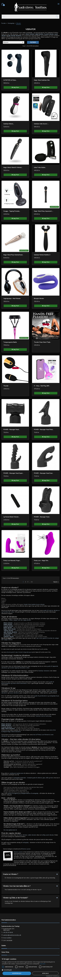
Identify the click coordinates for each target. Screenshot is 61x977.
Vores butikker (7, 938)
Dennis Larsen (18, 852)
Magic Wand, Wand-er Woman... (12, 167)
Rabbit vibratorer (6, 725)
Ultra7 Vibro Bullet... (40, 167)
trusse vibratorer (14, 693)
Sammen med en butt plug (43, 716)
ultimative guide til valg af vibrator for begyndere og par (19, 652)
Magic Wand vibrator (10, 629)
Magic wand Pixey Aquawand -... (43, 211)
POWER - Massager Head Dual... (43, 473)
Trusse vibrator (8, 633)
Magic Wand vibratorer (8, 728)
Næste (56, 582)
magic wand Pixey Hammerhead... (13, 255)
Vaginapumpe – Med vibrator (12, 298)
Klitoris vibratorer (6, 724)
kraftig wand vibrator (47, 835)
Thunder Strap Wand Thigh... (42, 342)
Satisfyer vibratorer (44, 671)
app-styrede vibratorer (14, 36)
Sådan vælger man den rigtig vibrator (20, 620)
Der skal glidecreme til (10, 830)
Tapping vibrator (8, 631)
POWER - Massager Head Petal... (43, 429)
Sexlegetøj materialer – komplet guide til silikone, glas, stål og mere (33, 778)
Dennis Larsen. (26, 849)
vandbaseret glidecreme (16, 773)
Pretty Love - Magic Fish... (41, 560)
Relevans (13, 42)
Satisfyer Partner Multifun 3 (42, 255)
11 (32, 582)
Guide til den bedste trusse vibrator (34, 604)
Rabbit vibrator (8, 624)
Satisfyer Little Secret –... (41, 124)
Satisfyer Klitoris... (8, 124)
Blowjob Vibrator (39, 298)
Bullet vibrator (8, 627)
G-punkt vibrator (49, 34)
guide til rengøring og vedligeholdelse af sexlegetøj (23, 793)
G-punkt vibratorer (6, 727)
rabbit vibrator (39, 34)
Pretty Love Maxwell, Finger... (12, 560)
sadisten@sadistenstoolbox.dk (12, 935)
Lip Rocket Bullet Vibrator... (11, 517)
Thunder (5, 386)
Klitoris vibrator (8, 623)
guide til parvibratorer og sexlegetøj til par (46, 696)
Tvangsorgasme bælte (10, 342)
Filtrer (33, 42)
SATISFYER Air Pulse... (10, 80)
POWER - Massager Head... (11, 429)
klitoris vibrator (30, 34)
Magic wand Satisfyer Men (42, 80)
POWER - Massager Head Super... (13, 473)
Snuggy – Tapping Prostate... (11, 211)
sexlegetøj (25, 842)
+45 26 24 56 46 (8, 932)
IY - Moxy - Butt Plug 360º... (42, 386)
